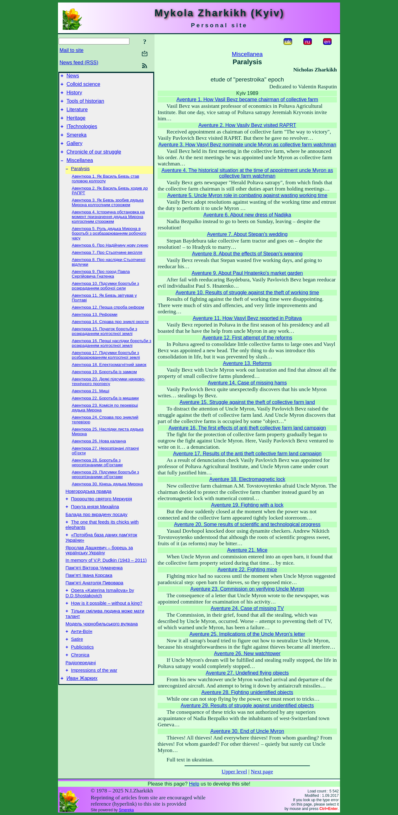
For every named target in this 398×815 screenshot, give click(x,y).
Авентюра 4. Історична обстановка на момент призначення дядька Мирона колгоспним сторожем (108, 228)
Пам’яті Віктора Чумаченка (94, 582)
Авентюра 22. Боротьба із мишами (105, 409)
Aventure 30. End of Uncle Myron (247, 731)
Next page (262, 772)
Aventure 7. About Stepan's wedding (247, 234)
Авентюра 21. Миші (90, 402)
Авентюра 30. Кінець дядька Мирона (107, 495)
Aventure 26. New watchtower (247, 653)
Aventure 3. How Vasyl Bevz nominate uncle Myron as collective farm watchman (247, 144)
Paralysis (80, 179)
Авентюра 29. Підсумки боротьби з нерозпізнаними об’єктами (105, 485)
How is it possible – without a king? (106, 620)
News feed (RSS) (79, 62)
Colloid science (83, 86)
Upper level (234, 772)
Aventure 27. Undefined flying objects (247, 673)
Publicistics (82, 667)
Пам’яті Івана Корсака (88, 590)
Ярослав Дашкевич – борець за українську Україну (99, 565)
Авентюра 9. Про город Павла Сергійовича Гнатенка (101, 285)
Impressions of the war (94, 692)
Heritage (75, 123)
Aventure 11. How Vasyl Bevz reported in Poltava (247, 318)
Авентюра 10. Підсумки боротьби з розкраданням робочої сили (105, 297)
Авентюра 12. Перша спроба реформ (108, 318)
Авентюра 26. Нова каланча (99, 452)
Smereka (76, 142)
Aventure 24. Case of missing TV (247, 608)
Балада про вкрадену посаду (96, 527)
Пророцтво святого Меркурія (101, 511)
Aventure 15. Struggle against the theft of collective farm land (247, 402)
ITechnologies (81, 133)
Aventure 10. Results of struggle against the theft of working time (247, 292)
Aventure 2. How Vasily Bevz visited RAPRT (247, 125)
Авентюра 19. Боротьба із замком (104, 383)
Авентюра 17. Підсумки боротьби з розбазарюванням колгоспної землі (106, 366)
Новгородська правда (88, 502)
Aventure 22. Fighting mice (247, 569)
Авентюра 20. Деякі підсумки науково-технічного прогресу (108, 392)
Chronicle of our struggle (93, 161)
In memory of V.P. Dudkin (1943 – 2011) (106, 575)
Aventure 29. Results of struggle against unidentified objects (247, 705)
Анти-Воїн (81, 650)
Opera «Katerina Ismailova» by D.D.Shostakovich (99, 609)
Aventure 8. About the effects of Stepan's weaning (247, 253)
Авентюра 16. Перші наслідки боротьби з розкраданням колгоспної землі (111, 354)
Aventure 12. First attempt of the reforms (247, 337)
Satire (77, 658)
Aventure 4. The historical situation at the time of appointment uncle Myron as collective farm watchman (247, 173)
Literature (77, 114)
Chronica (80, 676)
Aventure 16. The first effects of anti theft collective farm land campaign (247, 428)
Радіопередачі (80, 684)
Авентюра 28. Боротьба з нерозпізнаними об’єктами (97, 473)
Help (194, 783)
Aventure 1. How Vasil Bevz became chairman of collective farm (247, 99)
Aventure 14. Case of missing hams (247, 382)
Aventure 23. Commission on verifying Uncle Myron (247, 589)
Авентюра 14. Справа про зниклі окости (110, 333)
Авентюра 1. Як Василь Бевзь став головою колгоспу (105, 190)
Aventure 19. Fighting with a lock (247, 505)
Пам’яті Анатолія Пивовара (94, 597)
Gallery (74, 151)
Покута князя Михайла (95, 519)
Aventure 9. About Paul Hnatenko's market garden (247, 273)
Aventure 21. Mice (247, 550)
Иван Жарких (81, 701)
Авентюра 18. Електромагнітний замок (109, 376)
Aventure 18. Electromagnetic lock (247, 479)
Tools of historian (85, 104)
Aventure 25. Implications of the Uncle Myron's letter (247, 634)
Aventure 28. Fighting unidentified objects (247, 692)
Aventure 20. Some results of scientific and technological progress (247, 524)
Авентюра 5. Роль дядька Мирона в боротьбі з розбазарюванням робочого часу (109, 245)
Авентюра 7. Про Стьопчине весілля (107, 263)
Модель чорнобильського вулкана (101, 641)
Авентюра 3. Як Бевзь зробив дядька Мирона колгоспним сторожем (108, 213)
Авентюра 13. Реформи (95, 325)
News (72, 76)
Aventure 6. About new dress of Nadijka (247, 214)
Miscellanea (79, 170)
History (74, 95)
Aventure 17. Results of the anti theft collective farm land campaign (247, 453)
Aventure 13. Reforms (247, 363)
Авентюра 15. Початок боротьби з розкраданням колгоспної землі (104, 342)
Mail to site (71, 50)
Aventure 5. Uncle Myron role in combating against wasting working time (247, 195)
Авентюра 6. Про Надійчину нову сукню (110, 256)
